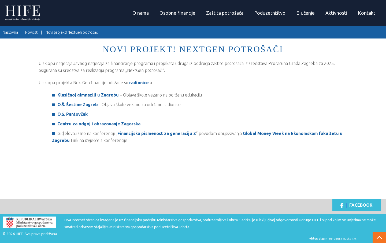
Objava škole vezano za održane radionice (141, 104)
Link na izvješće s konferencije (99, 140)
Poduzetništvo (269, 13)
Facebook (356, 205)
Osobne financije (177, 13)
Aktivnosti (336, 13)
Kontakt (366, 13)
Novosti (31, 32)
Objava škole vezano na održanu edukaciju (162, 94)
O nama (140, 13)
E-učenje (305, 13)
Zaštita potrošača (224, 13)
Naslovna (10, 32)
